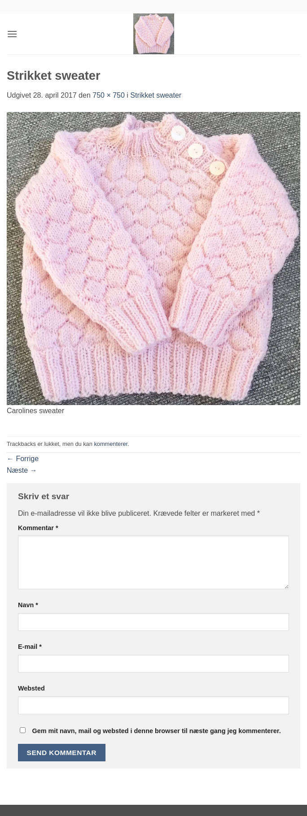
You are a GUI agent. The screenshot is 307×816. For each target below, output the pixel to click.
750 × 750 (108, 95)
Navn (28, 605)
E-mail (30, 646)
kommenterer (110, 443)
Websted (31, 688)
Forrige (23, 458)
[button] (12, 34)
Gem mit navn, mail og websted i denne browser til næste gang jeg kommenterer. (156, 730)
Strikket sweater (155, 95)
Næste (22, 470)
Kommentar (38, 527)
